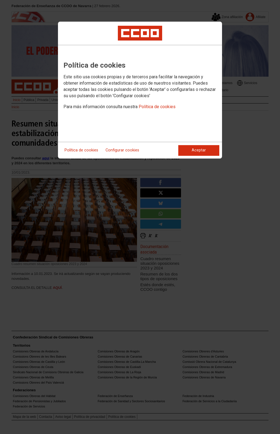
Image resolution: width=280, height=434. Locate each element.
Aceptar (199, 150)
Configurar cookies (122, 150)
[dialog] (140, 90)
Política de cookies (157, 106)
